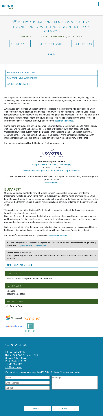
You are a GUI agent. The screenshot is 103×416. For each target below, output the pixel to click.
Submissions (20, 43)
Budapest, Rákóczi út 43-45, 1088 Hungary (51, 164)
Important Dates (51, 43)
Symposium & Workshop (22, 78)
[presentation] (51, 398)
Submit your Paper (18, 84)
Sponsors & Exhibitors (21, 72)
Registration (82, 43)
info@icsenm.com (13, 367)
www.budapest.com (58, 235)
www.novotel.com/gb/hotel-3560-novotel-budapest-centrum (51, 170)
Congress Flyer (40, 245)
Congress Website (24, 245)
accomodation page (64, 120)
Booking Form (51, 182)
